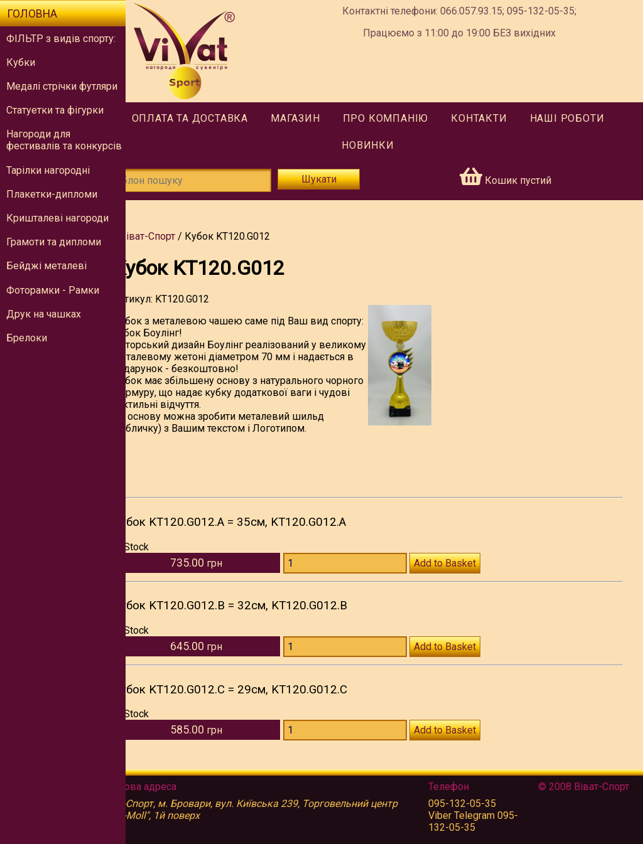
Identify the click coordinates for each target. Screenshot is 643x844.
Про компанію (402, 118)
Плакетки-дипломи (51, 194)
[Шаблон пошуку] (213, 180)
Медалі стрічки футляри (61, 86)
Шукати (337, 179)
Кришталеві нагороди (57, 218)
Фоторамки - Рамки (52, 290)
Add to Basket (466, 575)
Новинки (384, 145)
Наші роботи (583, 118)
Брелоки (26, 338)
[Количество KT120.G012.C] (366, 742)
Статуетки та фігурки (55, 110)
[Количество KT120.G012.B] (366, 658)
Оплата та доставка (206, 118)
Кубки (20, 62)
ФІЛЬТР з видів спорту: (61, 39)
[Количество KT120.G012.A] (366, 575)
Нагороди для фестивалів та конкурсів (64, 140)
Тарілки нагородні (48, 170)
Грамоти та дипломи (53, 242)
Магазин (312, 118)
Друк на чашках (43, 314)
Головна (32, 14)
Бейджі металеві (46, 266)
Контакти (495, 118)
